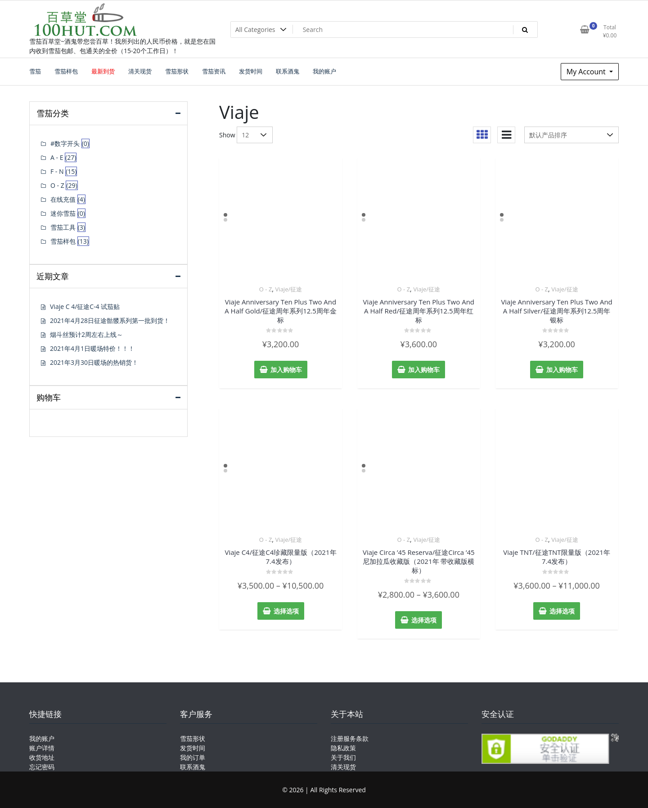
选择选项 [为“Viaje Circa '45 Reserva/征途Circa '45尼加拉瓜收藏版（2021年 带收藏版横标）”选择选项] (423, 620)
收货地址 (41, 757)
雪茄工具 (63, 227)
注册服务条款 (350, 738)
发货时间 (192, 748)
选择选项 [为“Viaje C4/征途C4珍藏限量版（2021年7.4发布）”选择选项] (286, 611)
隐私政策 (343, 748)
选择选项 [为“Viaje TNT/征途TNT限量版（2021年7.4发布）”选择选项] (562, 611)
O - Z (265, 289)
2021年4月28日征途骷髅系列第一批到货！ (110, 320)
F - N (57, 171)
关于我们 (343, 757)
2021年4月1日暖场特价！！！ (92, 348)
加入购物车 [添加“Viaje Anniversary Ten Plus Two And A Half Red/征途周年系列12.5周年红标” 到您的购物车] (424, 369)
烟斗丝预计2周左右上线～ (86, 334)
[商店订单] (571, 135)
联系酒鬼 (192, 767)
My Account (587, 72)
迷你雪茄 (63, 213)
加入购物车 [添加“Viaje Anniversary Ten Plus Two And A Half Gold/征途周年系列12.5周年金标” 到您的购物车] (286, 369)
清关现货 (343, 767)
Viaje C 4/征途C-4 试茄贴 (85, 306)
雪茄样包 (63, 241)
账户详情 (41, 748)
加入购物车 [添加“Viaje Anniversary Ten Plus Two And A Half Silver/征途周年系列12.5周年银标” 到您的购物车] (562, 369)
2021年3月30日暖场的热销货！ (94, 362)
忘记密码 (41, 767)
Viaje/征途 (288, 289)
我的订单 (192, 757)
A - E (56, 157)
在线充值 (63, 199)
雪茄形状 (192, 738)
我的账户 (41, 738)
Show (227, 135)
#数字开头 (65, 143)
